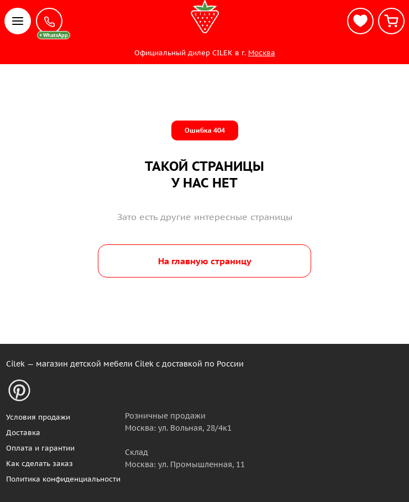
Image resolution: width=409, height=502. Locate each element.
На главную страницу (204, 260)
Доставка (23, 432)
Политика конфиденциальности (63, 479)
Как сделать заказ (39, 463)
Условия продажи (38, 417)
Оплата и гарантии (40, 448)
